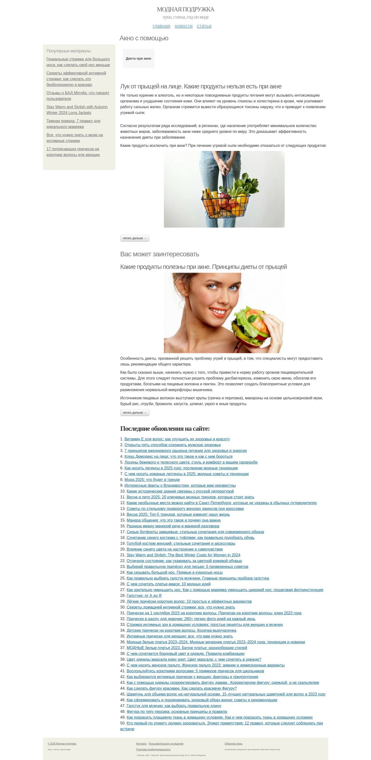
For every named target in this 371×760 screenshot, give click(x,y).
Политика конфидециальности (153, 749)
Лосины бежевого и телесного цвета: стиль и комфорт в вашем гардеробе (190, 462)
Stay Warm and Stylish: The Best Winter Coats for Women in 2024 (183, 555)
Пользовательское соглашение (166, 743)
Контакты (141, 743)
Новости (184, 26)
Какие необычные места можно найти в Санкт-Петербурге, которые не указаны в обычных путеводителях (222, 503)
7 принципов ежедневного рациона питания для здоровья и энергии (185, 451)
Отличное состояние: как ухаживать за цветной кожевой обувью (184, 561)
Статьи (204, 26)
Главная (161, 26)
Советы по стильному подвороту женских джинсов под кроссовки (185, 509)
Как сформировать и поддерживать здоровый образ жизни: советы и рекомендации (202, 700)
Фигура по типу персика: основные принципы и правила (177, 712)
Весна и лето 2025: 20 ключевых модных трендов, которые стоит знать (190, 497)
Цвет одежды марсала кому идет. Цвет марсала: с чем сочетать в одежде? (194, 659)
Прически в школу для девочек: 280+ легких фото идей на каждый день (191, 619)
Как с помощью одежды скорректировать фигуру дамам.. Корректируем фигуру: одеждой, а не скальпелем (223, 683)
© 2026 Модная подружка (62, 743)
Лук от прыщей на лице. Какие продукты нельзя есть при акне (201, 86)
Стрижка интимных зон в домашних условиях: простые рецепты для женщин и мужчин (205, 625)
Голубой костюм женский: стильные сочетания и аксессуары (181, 543)
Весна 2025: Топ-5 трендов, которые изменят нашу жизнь (178, 514)
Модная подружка (185, 9)
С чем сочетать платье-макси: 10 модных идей (169, 584)
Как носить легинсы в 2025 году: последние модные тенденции (181, 468)
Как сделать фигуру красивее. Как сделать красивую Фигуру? (182, 688)
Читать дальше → (135, 238)
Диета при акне (138, 58)
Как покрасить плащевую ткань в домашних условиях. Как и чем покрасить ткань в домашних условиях (220, 717)
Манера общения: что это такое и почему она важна (173, 520)
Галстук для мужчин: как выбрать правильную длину (174, 706)
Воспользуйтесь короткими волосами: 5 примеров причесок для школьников (195, 671)
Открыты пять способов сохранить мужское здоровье (172, 445)
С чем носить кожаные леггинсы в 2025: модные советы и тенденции (186, 474)
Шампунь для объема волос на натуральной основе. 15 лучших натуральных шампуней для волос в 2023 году (226, 694)
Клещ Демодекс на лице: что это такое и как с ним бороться (178, 456)
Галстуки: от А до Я (144, 596)
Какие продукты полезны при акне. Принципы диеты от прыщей (203, 266)
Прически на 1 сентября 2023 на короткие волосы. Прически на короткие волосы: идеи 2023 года (214, 613)
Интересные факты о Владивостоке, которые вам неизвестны (180, 485)
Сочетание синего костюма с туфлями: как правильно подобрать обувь (191, 538)
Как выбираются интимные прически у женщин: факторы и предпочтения (192, 677)
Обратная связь (234, 743)
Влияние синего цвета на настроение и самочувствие (175, 549)
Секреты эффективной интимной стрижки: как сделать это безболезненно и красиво (76, 79)
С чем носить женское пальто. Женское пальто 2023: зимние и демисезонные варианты (206, 665)
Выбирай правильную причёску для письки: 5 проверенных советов (187, 567)
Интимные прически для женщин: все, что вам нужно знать (180, 636)
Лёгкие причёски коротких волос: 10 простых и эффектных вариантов (189, 601)
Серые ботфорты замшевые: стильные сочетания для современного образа (195, 532)
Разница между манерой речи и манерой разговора (173, 526)
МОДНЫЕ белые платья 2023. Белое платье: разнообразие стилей (187, 648)
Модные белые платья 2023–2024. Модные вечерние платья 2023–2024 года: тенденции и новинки (216, 642)
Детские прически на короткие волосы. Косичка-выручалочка (181, 630)
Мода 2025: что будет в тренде (152, 480)
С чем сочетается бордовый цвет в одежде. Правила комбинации (185, 654)
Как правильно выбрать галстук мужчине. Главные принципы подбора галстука (198, 578)
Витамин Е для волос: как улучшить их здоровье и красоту (177, 439)
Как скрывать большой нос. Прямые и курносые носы (175, 572)
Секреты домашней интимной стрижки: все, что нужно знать (181, 607)
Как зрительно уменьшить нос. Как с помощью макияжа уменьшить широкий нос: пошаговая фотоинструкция (225, 590)
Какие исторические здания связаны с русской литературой (180, 491)
